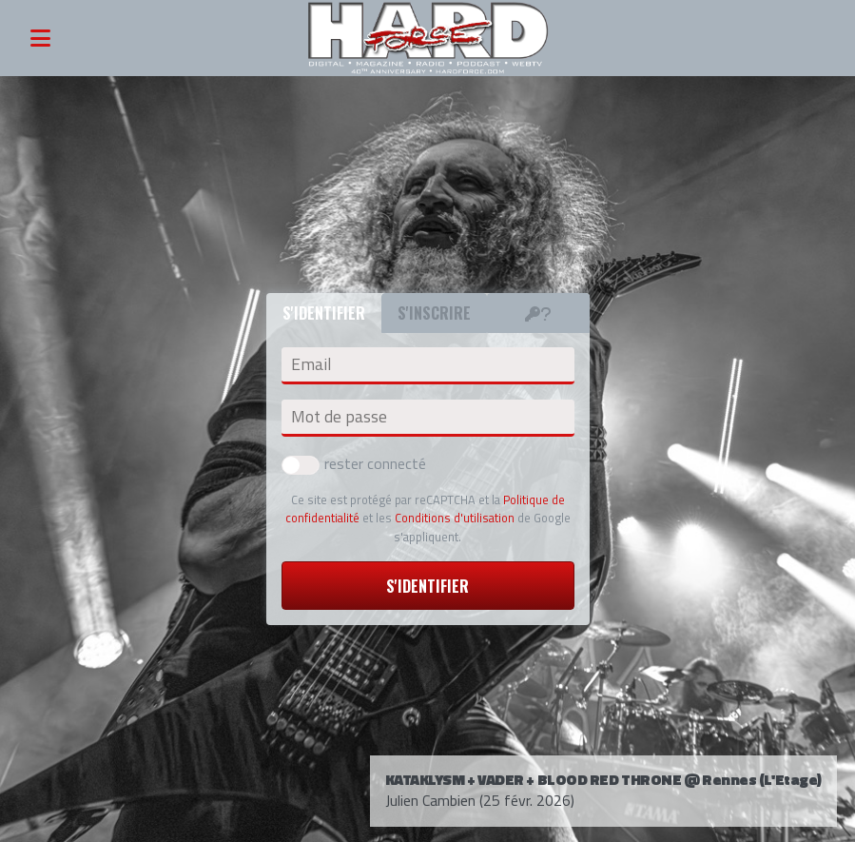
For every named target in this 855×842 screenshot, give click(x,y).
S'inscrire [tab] (434, 313)
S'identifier (427, 586)
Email (311, 364)
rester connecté (354, 463)
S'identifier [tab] (323, 313)
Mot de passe (339, 416)
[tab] (538, 313)
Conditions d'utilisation (455, 517)
